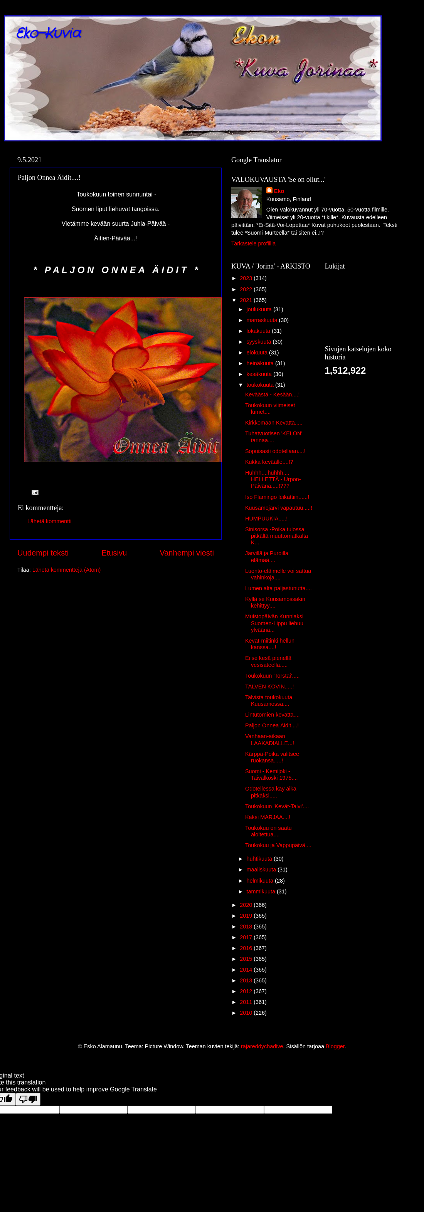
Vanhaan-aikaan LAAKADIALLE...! (269, 739)
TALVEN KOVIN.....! (269, 686)
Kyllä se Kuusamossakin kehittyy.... (275, 602)
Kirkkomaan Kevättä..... (274, 423)
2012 (247, 991)
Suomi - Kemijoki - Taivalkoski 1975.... (271, 774)
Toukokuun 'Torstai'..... (272, 676)
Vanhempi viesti (187, 553)
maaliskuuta (262, 869)
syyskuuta (260, 342)
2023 (247, 278)
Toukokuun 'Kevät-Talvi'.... (277, 806)
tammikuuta (262, 891)
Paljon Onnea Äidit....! (272, 725)
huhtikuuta (260, 859)
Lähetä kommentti (49, 521)
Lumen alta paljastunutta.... (278, 588)
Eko (279, 191)
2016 (247, 948)
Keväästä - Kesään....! (272, 394)
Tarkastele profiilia (253, 243)
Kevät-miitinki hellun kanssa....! (269, 644)
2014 (247, 970)
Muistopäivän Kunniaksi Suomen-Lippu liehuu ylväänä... (274, 623)
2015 (247, 959)
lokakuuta (259, 331)
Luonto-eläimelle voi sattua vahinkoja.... (278, 574)
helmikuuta (261, 881)
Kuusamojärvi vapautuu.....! (278, 508)
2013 (247, 980)
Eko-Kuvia (48, 34)
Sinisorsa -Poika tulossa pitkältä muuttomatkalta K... (276, 536)
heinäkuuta (261, 363)
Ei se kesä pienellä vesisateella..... (268, 661)
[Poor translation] (28, 1099)
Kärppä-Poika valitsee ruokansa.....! (272, 757)
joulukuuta (260, 309)
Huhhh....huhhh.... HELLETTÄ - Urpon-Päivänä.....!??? (273, 479)
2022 (247, 289)
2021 (247, 300)
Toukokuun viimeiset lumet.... (270, 408)
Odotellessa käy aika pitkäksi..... (270, 792)
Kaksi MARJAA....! (268, 817)
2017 (247, 937)
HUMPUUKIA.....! (266, 518)
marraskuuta (263, 320)
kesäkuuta (260, 374)
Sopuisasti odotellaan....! (275, 451)
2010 (247, 1013)
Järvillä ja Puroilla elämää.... (266, 556)
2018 (247, 926)
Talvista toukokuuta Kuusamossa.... (268, 700)
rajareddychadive (262, 1046)
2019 (247, 916)
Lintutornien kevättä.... (272, 715)
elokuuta (258, 352)
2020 (247, 905)
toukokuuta (261, 385)
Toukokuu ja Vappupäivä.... (278, 845)
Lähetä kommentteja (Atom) (66, 570)
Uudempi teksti (43, 553)
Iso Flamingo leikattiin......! (277, 497)
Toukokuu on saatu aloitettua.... (268, 831)
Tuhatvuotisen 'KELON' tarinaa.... (273, 436)
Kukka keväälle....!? (269, 462)
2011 (247, 1002)
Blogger (335, 1046)
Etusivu (114, 553)
